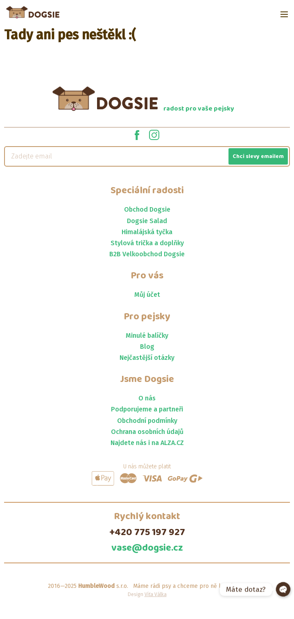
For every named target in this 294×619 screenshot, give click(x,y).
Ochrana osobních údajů (147, 432)
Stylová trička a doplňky (147, 243)
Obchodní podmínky (147, 421)
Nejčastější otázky (147, 357)
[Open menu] (284, 14)
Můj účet (147, 294)
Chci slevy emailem (258, 156)
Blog (147, 346)
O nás (147, 398)
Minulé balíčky (147, 335)
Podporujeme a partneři (147, 409)
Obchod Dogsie (147, 209)
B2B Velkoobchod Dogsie (147, 254)
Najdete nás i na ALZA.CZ (147, 443)
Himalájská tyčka (147, 232)
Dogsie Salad (147, 221)
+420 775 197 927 (147, 532)
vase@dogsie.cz (147, 548)
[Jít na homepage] (32, 12)
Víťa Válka (156, 594)
